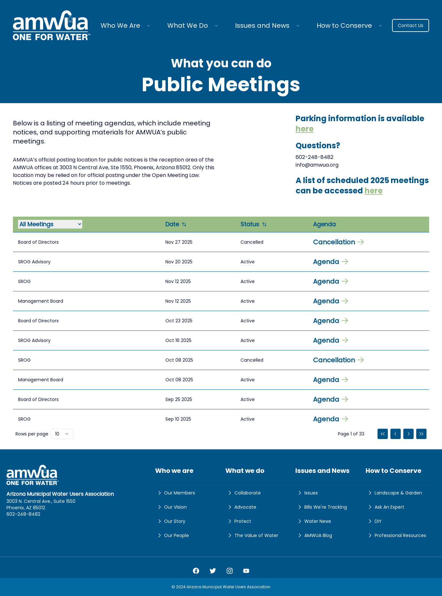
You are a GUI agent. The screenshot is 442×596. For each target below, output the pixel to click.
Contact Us (410, 25)
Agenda (330, 261)
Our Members (175, 492)
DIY (374, 521)
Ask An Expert (385, 507)
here (305, 128)
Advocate (240, 507)
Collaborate (243, 492)
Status (254, 224)
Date (176, 224)
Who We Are (120, 25)
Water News (313, 521)
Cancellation (338, 242)
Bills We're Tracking (321, 507)
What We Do (187, 25)
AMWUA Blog (313, 535)
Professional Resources (396, 535)
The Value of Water (251, 535)
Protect (238, 521)
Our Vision (171, 507)
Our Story (170, 521)
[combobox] (62, 434)
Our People (172, 535)
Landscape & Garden (394, 492)
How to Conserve (344, 25)
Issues (306, 492)
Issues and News (262, 25)
